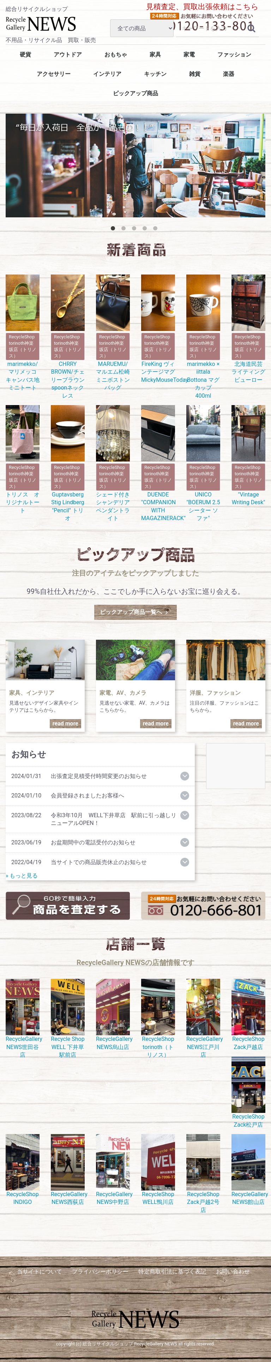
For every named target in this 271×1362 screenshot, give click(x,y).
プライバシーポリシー (100, 1271)
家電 (189, 54)
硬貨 (25, 54)
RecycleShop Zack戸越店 (248, 1014)
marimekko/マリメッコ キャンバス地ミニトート (23, 333)
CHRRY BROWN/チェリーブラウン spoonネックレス (68, 337)
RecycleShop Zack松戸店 (248, 1092)
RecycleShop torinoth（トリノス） (158, 1018)
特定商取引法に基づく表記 (172, 1271)
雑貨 (194, 74)
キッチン (155, 74)
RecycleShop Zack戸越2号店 (203, 1173)
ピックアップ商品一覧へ (134, 612)
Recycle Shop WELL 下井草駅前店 (68, 1018)
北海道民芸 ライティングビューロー (248, 329)
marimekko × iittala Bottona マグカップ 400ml (203, 337)
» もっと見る (22, 875)
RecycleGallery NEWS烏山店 (113, 1014)
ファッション (234, 54)
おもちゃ (115, 54)
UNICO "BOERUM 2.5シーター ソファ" (203, 463)
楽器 (228, 74)
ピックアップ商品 (135, 93)
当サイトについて (39, 1271)
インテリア (107, 74)
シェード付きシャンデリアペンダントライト (113, 463)
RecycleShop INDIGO (23, 1169)
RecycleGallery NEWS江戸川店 (203, 1018)
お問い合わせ (233, 1271)
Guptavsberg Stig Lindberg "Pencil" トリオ (68, 463)
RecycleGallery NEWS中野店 (113, 1169)
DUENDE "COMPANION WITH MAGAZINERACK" (158, 463)
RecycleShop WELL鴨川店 (158, 1169)
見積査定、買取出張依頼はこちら (202, 6)
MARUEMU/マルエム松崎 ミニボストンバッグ (113, 333)
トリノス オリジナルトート (23, 459)
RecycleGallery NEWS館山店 (248, 1169)
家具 (155, 54)
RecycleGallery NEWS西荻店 (68, 1169)
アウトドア (68, 54)
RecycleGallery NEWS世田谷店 (23, 1018)
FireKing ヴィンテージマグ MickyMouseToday (158, 329)
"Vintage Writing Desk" (248, 455)
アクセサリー (54, 74)
